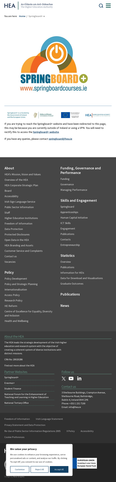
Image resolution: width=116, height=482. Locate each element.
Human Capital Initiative (74, 217)
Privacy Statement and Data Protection (25, 424)
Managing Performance (73, 190)
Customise (20, 469)
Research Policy (14, 300)
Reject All (39, 469)
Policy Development (16, 278)
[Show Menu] (108, 5)
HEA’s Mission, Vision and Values (23, 174)
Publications (67, 234)
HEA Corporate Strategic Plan (21, 185)
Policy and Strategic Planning (21, 284)
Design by (15, 476)
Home (22, 16)
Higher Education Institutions (21, 218)
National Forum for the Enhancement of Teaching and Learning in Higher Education (27, 396)
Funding (64, 179)
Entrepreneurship (70, 245)
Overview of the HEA (16, 180)
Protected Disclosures (17, 234)
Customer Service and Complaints (24, 251)
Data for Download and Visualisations (81, 278)
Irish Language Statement (49, 418)
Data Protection (14, 229)
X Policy (71, 431)
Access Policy (12, 295)
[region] (39, 460)
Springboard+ (12, 377)
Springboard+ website (46, 132)
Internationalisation (16, 289)
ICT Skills (65, 223)
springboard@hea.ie (60, 139)
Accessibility (11, 196)
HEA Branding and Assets (19, 245)
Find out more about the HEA (20, 365)
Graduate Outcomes (71, 283)
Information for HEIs (72, 272)
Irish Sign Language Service (20, 201)
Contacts (65, 239)
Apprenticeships (69, 212)
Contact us (11, 256)
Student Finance (13, 388)
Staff (7, 212)
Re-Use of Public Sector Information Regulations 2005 (33, 431)
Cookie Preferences (15, 437)
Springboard (67, 206)
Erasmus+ (10, 382)
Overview (65, 261)
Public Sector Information (19, 207)
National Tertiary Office (17, 402)
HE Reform (11, 306)
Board (8, 190)
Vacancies (10, 261)
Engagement (67, 228)
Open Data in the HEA (17, 240)
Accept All (59, 469)
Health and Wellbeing (17, 321)
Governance (67, 184)
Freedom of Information (18, 223)
